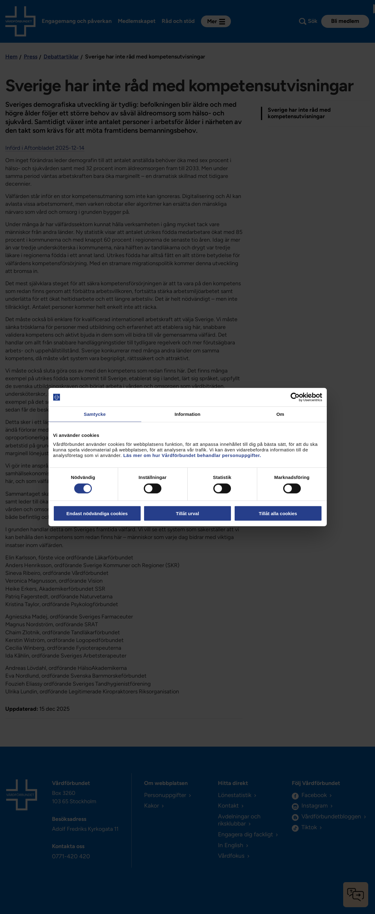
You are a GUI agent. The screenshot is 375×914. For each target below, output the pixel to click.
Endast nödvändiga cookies (97, 513)
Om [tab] (280, 414)
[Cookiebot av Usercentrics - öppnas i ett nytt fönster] (295, 397)
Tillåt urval (187, 513)
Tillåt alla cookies (278, 513)
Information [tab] (188, 414)
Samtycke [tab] (95, 414)
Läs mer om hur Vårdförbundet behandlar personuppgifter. (192, 455)
